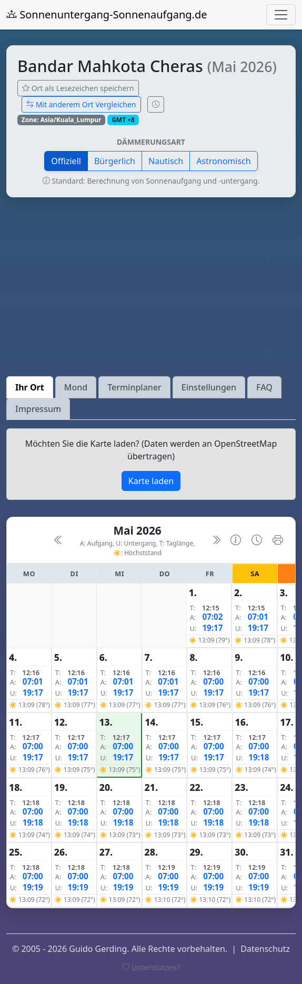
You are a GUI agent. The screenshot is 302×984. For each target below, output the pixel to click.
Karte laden (151, 481)
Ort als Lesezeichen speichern (78, 88)
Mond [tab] (75, 387)
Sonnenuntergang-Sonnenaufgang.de (106, 14)
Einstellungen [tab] (209, 387)
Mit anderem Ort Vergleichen (81, 104)
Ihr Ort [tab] (29, 387)
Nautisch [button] (165, 161)
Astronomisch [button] (223, 161)
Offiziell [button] (66, 161)
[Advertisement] (151, 286)
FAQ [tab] (264, 387)
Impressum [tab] (38, 409)
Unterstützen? (151, 967)
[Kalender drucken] (277, 540)
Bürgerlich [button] (114, 161)
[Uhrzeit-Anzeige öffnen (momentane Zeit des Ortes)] (155, 104)
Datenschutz (265, 949)
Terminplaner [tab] (134, 387)
